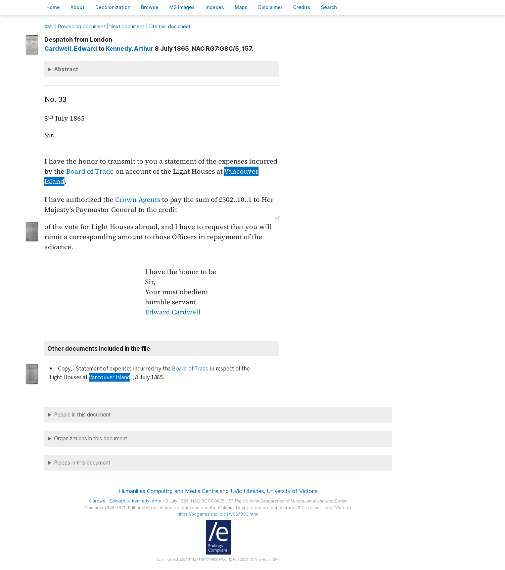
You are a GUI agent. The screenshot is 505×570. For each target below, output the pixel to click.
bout (78, 7)
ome (53, 7)
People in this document (82, 414)
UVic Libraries (247, 491)
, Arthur (129, 48)
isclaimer (270, 7)
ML (49, 26)
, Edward (70, 48)
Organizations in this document (90, 438)
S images (182, 7)
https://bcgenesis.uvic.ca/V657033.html (217, 514)
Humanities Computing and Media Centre (168, 491)
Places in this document (82, 462)
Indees (214, 7)
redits (301, 7)
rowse (149, 7)
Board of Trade (90, 171)
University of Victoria (292, 491)
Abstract (66, 69)
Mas (241, 7)
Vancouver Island (109, 377)
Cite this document (169, 26)
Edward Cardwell (173, 312)
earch (329, 7)
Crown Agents (137, 199)
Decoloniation (112, 7)
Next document (126, 26)
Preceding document (81, 26)
